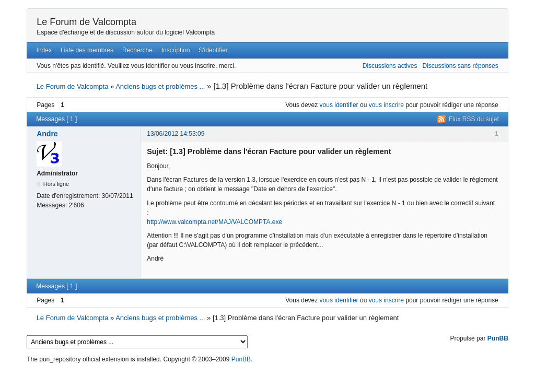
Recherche (137, 50)
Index (44, 50)
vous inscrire (386, 105)
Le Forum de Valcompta (86, 22)
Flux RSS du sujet (474, 119)
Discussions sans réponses (460, 65)
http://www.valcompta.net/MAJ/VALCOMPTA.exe (214, 222)
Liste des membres (87, 50)
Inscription (175, 50)
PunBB (497, 338)
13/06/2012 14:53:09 (175, 133)
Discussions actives (390, 65)
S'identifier (213, 50)
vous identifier (339, 105)
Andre (47, 134)
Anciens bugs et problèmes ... (160, 86)
